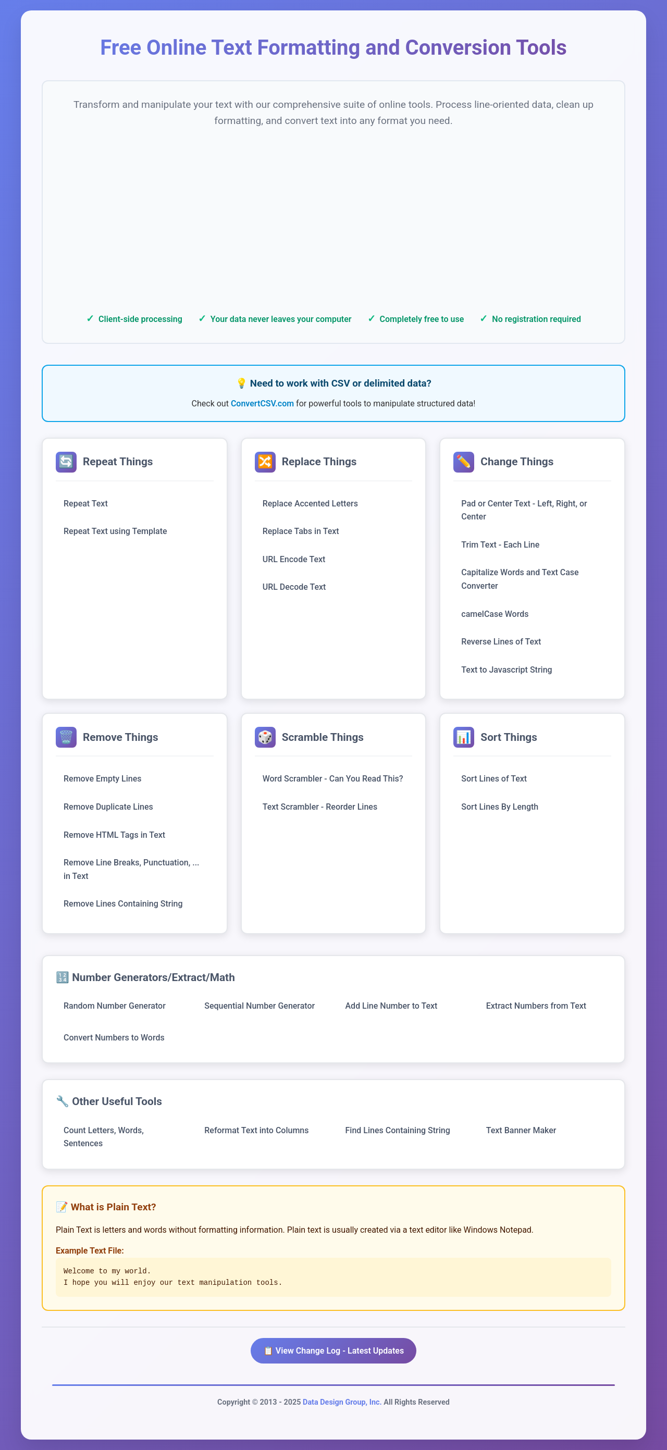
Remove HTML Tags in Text (114, 835)
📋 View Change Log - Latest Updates (333, 1351)
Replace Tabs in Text (301, 531)
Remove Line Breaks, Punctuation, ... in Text (132, 869)
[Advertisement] (333, 217)
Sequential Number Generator (259, 1006)
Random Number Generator (115, 1006)
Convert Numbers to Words (114, 1038)
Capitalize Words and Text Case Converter (519, 579)
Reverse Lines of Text (501, 642)
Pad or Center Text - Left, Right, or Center (524, 510)
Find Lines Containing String (397, 1130)
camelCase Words (494, 614)
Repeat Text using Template (115, 531)
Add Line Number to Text (391, 1006)
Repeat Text (86, 504)
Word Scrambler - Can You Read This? (333, 779)
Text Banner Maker (521, 1130)
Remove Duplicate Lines (108, 807)
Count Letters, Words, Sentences (104, 1137)
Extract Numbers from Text (536, 1006)
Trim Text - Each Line (500, 545)
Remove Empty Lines (102, 779)
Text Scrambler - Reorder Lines (320, 807)
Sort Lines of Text (494, 779)
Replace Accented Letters (310, 504)
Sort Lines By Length (499, 807)
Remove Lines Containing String (123, 904)
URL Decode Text (294, 587)
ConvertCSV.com (262, 403)
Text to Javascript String (506, 670)
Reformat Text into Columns (256, 1130)
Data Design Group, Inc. (342, 1402)
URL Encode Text (294, 559)
